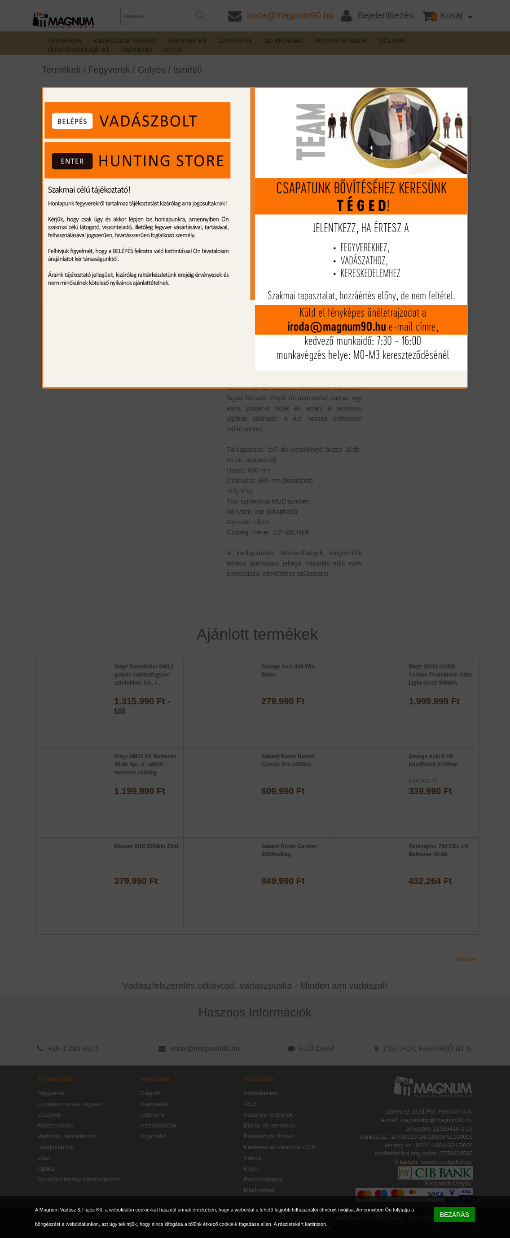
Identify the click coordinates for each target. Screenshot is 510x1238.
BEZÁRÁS (454, 1214)
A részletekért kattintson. (300, 1224)
